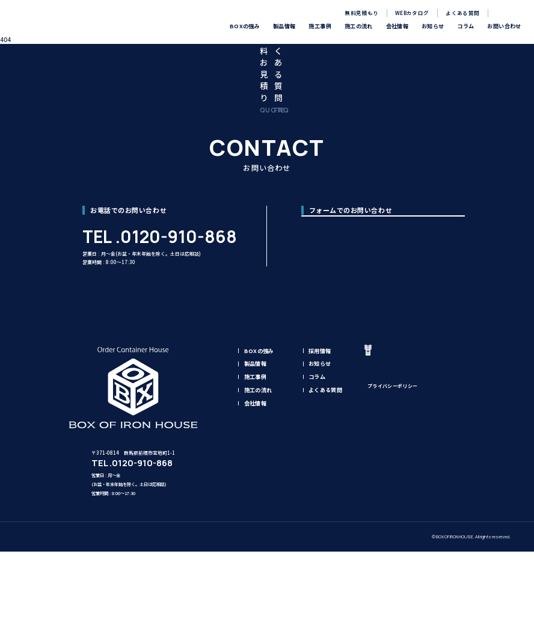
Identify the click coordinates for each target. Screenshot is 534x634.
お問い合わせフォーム (385, 319)
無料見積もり (361, 12)
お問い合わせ (416, 488)
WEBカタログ (412, 12)
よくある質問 (462, 12)
